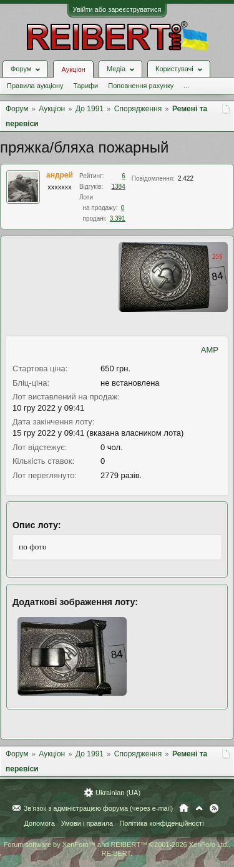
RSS (214, 808)
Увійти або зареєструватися (117, 9)
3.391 (117, 218)
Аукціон (73, 69)
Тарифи (85, 85)
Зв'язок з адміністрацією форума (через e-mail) (98, 808)
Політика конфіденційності (161, 823)
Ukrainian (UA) (117, 792)
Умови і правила (87, 823)
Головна (183, 808)
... (186, 85)
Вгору (199, 808)
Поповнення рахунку (140, 85)
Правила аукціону (35, 85)
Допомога (39, 823)
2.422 (185, 178)
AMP (209, 349)
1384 (118, 186)
